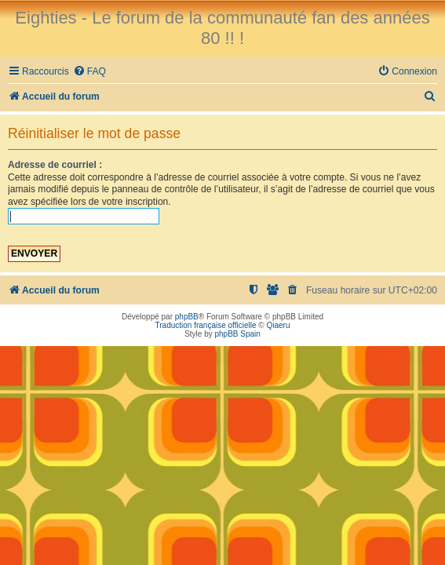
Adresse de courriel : (55, 164)
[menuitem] (89, 71)
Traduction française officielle (206, 325)
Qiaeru (278, 325)
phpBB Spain (237, 334)
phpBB (187, 316)
